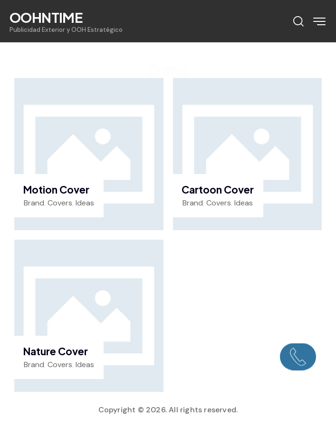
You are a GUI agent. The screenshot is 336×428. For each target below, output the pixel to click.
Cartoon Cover (218, 190)
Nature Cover (55, 351)
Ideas (85, 203)
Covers (60, 203)
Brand (34, 203)
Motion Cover (56, 190)
